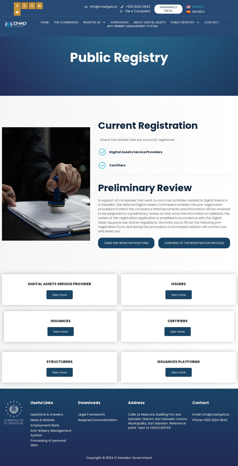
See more (59, 295)
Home (45, 22)
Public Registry (185, 22)
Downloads (89, 402)
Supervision (119, 22)
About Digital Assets (149, 22)
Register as (94, 22)
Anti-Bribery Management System (132, 26)
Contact (211, 22)
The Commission (66, 22)
